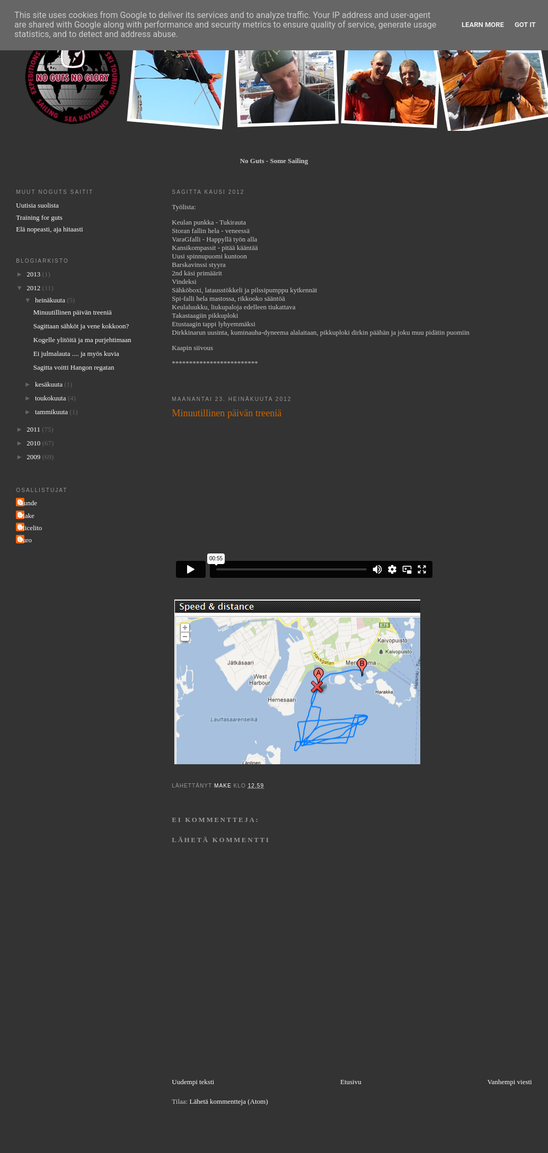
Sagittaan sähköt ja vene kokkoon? (81, 326)
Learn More (483, 25)
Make (26, 516)
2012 (34, 288)
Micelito (30, 528)
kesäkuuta (49, 384)
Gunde (28, 503)
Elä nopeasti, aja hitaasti (49, 229)
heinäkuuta (51, 300)
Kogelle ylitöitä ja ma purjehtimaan (82, 340)
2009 (34, 457)
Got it (525, 25)
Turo (25, 540)
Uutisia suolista (37, 205)
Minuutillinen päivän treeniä (72, 312)
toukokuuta (51, 398)
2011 (34, 429)
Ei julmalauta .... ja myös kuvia (76, 353)
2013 (34, 274)
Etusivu (350, 1082)
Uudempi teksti (193, 1082)
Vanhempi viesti (510, 1082)
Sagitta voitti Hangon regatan (73, 367)
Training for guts (39, 217)
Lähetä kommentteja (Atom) (228, 1101)
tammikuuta (52, 412)
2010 (34, 443)
